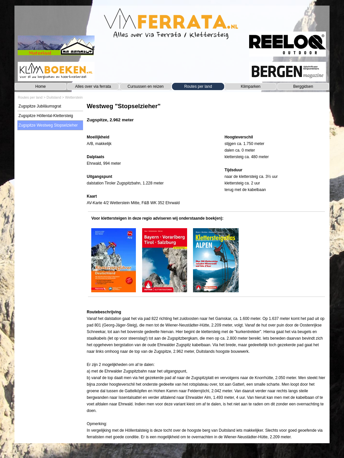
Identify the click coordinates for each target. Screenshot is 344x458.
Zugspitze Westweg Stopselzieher (48, 125)
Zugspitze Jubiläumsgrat (39, 106)
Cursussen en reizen (145, 86)
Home (40, 86)
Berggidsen (303, 86)
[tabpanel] (206, 116)
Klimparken (250, 86)
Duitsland (54, 97)
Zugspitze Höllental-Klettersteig (45, 115)
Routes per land (198, 86)
